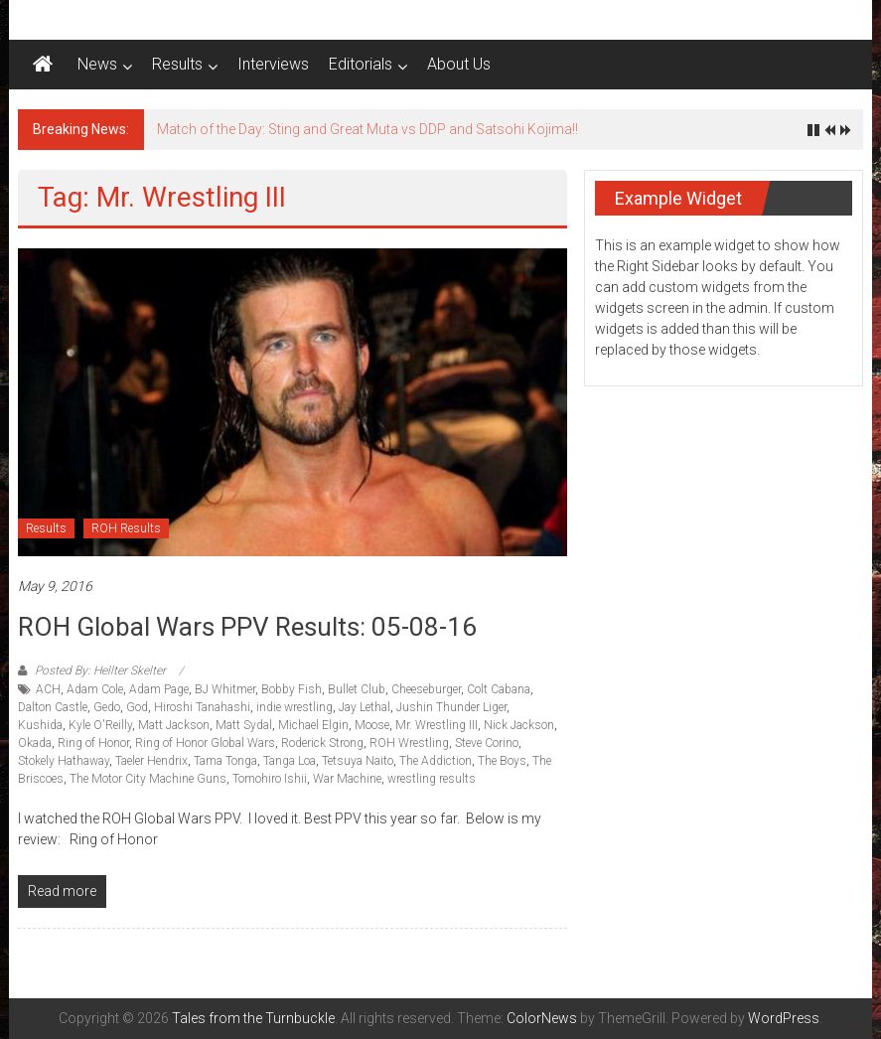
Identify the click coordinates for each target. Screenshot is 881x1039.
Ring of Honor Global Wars (205, 743)
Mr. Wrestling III (436, 725)
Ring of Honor (93, 743)
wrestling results (431, 779)
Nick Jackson (519, 725)
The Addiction (435, 761)
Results (177, 64)
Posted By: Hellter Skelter (100, 670)
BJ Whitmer (225, 689)
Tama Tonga (225, 761)
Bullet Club (356, 689)
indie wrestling (294, 707)
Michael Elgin (313, 725)
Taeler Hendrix (151, 761)
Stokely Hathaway (63, 761)
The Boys (502, 761)
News (97, 64)
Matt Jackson (174, 725)
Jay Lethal (364, 707)
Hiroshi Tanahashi (202, 707)
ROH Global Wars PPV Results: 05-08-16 (247, 627)
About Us (459, 64)
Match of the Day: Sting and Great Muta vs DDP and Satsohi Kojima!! (367, 129)
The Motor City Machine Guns (148, 779)
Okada (35, 743)
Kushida (40, 725)
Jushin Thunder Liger (451, 707)
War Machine (347, 779)
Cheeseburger (426, 689)
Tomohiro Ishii (269, 779)
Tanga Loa (289, 761)
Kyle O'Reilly (100, 725)
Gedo (106, 707)
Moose (372, 725)
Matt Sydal (244, 725)
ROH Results (126, 528)
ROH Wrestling (409, 743)
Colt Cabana (498, 689)
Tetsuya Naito (357, 761)
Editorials (360, 64)
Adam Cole (95, 689)
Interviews (273, 64)
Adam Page (159, 689)
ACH (48, 689)
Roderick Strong (322, 743)
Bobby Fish (291, 689)
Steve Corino (486, 743)
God (137, 707)
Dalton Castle (52, 707)
